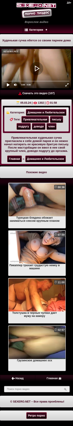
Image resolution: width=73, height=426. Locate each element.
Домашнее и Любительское (46, 112)
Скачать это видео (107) (36, 93)
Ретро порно (36, 415)
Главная (14, 158)
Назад (18, 378)
